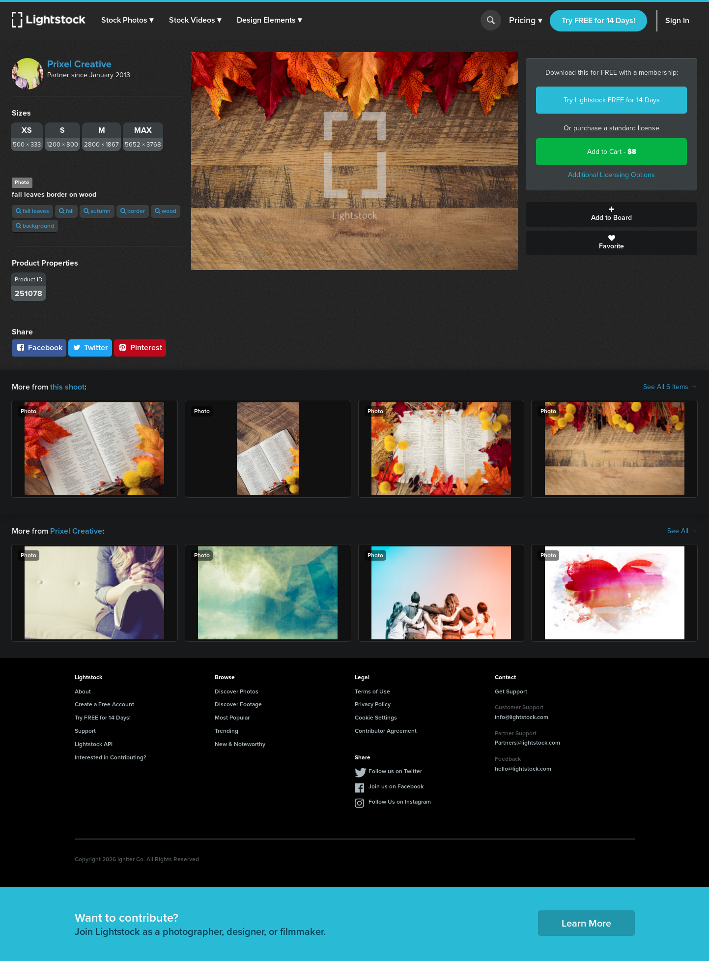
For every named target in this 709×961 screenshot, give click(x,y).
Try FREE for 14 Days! (598, 20)
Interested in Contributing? (110, 757)
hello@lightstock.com (523, 768)
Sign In (677, 20)
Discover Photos (236, 691)
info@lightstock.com (521, 717)
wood (165, 211)
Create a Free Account (104, 704)
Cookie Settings (376, 717)
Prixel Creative (79, 64)
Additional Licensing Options (611, 175)
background (35, 225)
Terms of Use (372, 691)
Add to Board (611, 214)
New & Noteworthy (240, 744)
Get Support (511, 691)
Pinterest (140, 347)
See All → (682, 531)
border (132, 211)
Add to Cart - (611, 152)
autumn (97, 211)
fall (66, 211)
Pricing (525, 20)
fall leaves (32, 211)
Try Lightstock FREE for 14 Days (612, 100)
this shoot (67, 386)
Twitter (90, 347)
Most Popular (232, 717)
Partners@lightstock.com (527, 742)
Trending (226, 730)
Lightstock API (94, 744)
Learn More (586, 923)
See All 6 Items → (670, 387)
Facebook (39, 347)
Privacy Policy (373, 704)
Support (85, 730)
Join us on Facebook (396, 786)
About (83, 691)
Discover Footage (238, 704)
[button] (127, 20)
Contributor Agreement (386, 730)
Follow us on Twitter (395, 771)
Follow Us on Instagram (400, 801)
